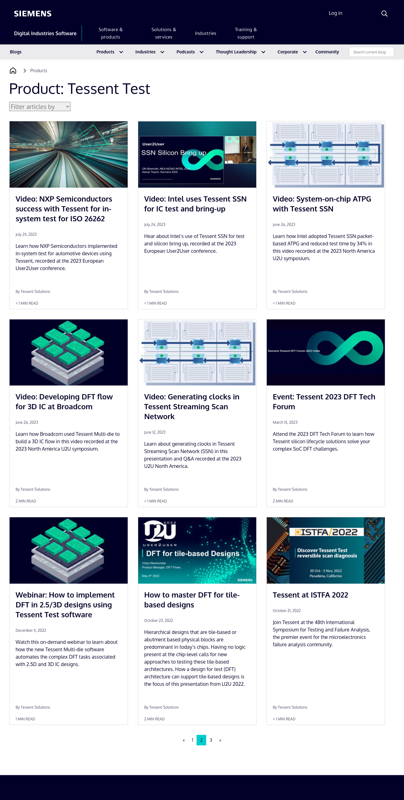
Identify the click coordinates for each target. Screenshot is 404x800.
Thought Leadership (236, 51)
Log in (335, 13)
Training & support (246, 33)
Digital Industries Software (45, 33)
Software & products (111, 33)
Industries (205, 33)
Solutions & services (163, 33)
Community (327, 51)
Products (105, 51)
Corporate (288, 51)
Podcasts (185, 51)
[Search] (384, 13)
